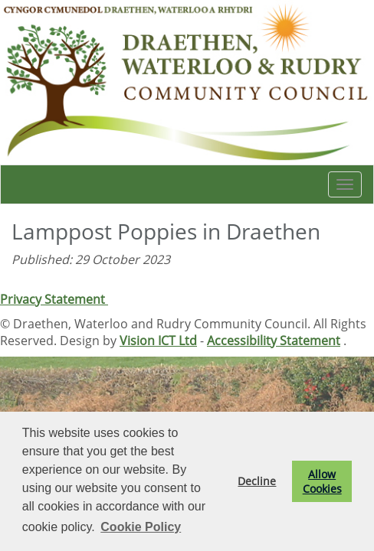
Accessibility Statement (273, 340)
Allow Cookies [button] (322, 481)
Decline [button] (257, 481)
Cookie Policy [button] (140, 526)
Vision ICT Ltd (158, 340)
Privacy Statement (54, 299)
